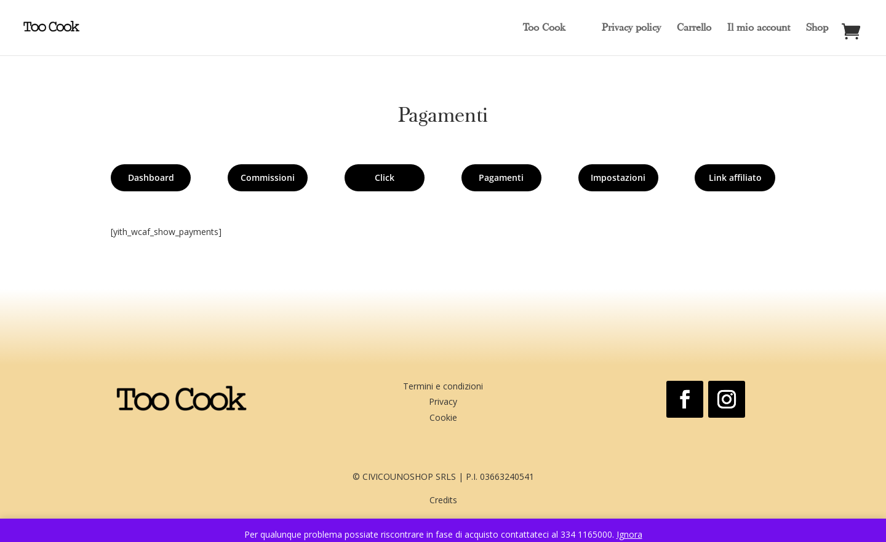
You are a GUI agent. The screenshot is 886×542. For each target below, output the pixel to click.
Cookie (443, 419)
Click (384, 177)
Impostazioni (618, 177)
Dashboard (151, 177)
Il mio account (758, 28)
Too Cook (544, 28)
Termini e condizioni (443, 388)
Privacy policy (631, 28)
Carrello (694, 28)
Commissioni (268, 177)
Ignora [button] (629, 534)
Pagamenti (501, 177)
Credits (443, 502)
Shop (817, 28)
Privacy (443, 404)
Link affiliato (735, 177)
